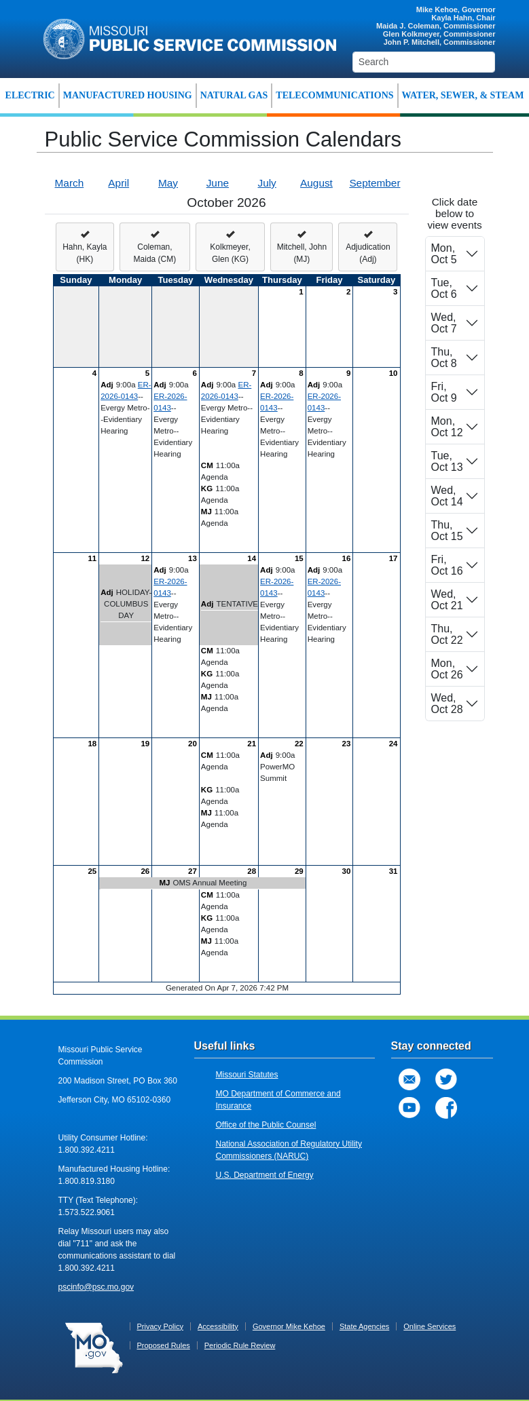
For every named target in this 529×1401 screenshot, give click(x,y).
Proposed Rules (163, 1345)
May (168, 183)
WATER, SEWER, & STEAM (463, 95)
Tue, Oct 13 (447, 461)
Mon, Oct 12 (447, 426)
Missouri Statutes (247, 1074)
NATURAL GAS (234, 95)
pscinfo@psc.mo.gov (96, 1287)
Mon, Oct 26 (447, 668)
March (69, 183)
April (118, 183)
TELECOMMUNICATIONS (334, 95)
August (316, 183)
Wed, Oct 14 (447, 495)
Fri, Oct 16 (447, 565)
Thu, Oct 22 (447, 634)
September (374, 183)
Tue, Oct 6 (444, 288)
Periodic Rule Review (240, 1345)
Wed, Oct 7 (444, 322)
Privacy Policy (160, 1326)
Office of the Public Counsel (266, 1125)
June (217, 183)
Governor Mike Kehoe (289, 1326)
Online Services (429, 1326)
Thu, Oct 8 (444, 357)
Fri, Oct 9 (444, 392)
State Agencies (364, 1326)
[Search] (424, 62)
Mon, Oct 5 (444, 253)
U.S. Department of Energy (265, 1175)
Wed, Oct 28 (447, 703)
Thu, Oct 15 (447, 530)
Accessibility (218, 1326)
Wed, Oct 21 (447, 599)
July (266, 183)
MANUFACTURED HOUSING (127, 95)
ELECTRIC (30, 95)
